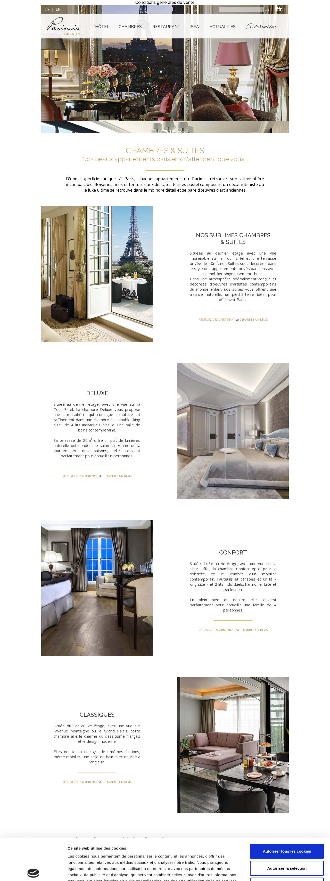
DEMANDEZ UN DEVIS (254, 319)
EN (58, 9)
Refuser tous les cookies (287, 841)
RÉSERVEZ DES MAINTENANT (217, 319)
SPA (195, 26)
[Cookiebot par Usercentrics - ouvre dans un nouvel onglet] (33, 871)
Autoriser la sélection (287, 824)
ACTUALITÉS (223, 26)
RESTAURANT (166, 26)
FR (47, 9)
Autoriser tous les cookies (287, 807)
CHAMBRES (130, 26)
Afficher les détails (284, 871)
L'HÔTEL (100, 26)
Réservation (261, 26)
